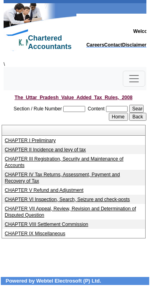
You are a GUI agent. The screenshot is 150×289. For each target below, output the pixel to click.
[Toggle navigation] (134, 79)
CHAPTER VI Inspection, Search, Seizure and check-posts (67, 199)
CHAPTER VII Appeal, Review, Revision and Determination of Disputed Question (70, 212)
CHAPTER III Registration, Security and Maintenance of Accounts (64, 162)
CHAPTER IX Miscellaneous (35, 233)
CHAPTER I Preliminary (30, 140)
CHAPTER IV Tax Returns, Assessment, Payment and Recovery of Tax (62, 178)
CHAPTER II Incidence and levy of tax (45, 150)
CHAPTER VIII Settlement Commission (46, 224)
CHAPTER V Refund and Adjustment (44, 190)
